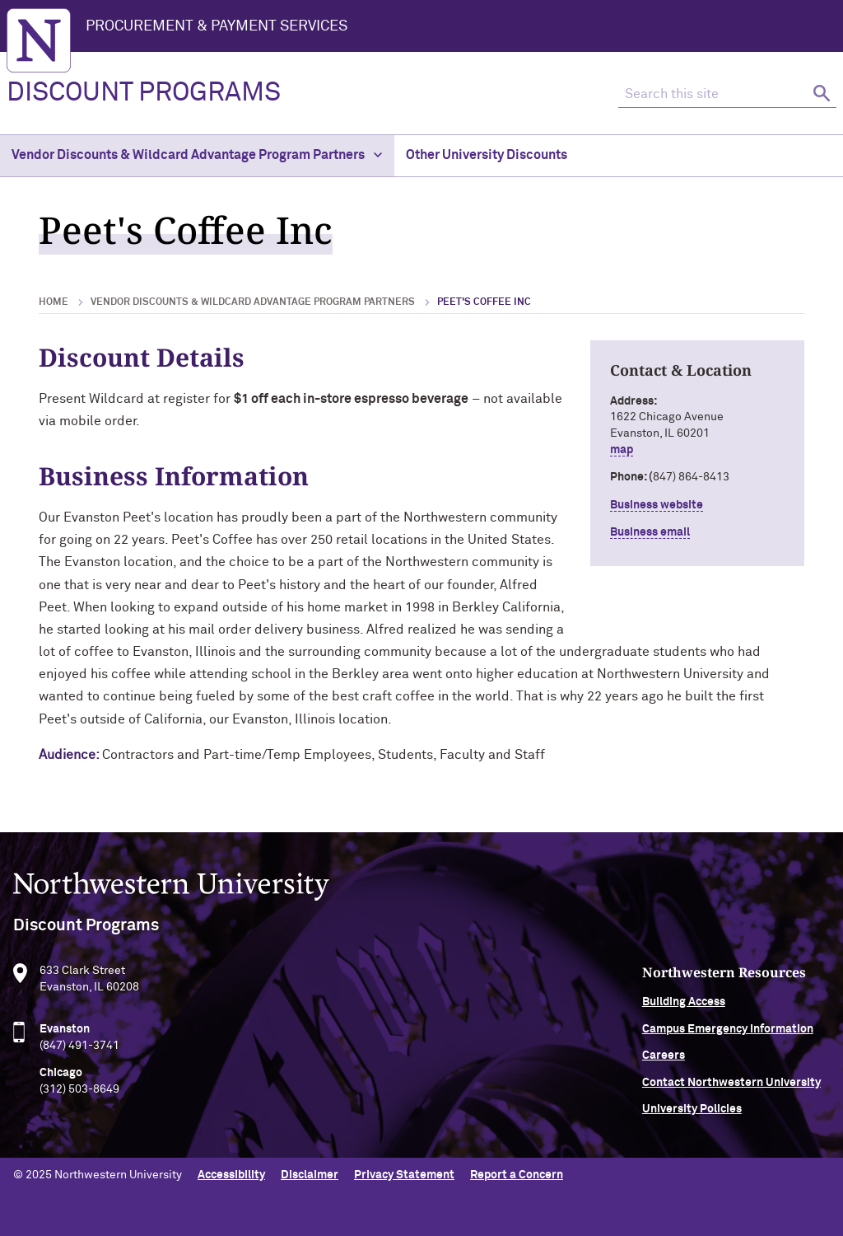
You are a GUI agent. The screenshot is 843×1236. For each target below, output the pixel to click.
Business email (650, 532)
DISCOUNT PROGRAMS (144, 93)
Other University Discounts (486, 155)
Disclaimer (309, 1175)
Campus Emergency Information (727, 1036)
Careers (663, 1063)
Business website (656, 505)
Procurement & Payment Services (216, 26)
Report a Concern (516, 1175)
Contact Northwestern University (731, 1089)
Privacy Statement (404, 1175)
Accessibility (231, 1175)
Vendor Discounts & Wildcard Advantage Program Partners (197, 155)
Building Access (683, 1009)
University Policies (692, 1116)
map (621, 450)
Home (53, 302)
